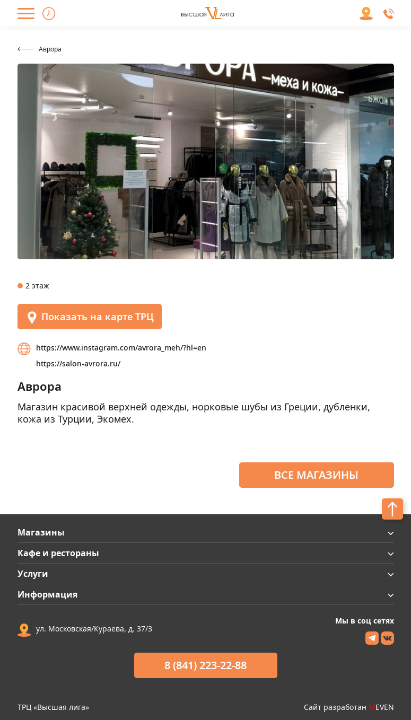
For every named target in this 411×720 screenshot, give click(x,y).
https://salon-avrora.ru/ (78, 363)
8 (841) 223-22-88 (205, 665)
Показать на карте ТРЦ (89, 317)
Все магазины (316, 475)
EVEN (381, 707)
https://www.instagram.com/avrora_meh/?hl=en (121, 348)
